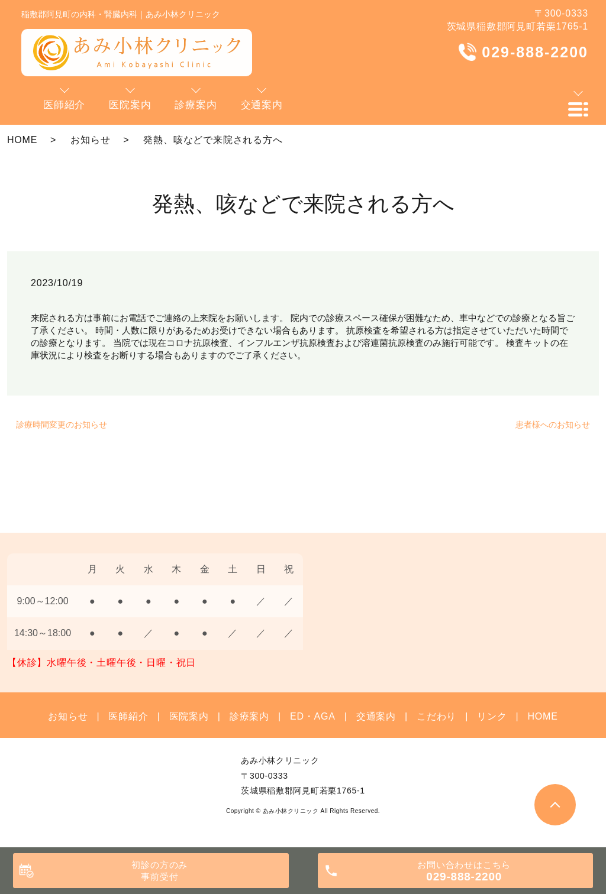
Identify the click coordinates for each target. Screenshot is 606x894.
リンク (492, 716)
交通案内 (376, 716)
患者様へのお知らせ (552, 424)
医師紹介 (128, 716)
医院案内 (189, 716)
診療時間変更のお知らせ (61, 424)
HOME (22, 140)
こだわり (436, 716)
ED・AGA (313, 716)
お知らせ (90, 140)
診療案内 (249, 716)
